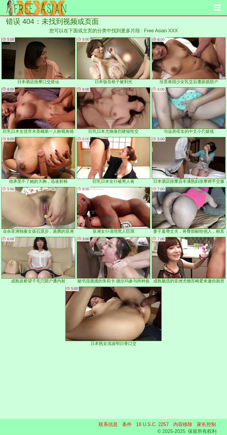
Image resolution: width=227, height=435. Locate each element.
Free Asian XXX (161, 30)
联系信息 (108, 424)
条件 (127, 424)
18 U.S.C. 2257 (152, 424)
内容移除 (182, 424)
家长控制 (206, 424)
